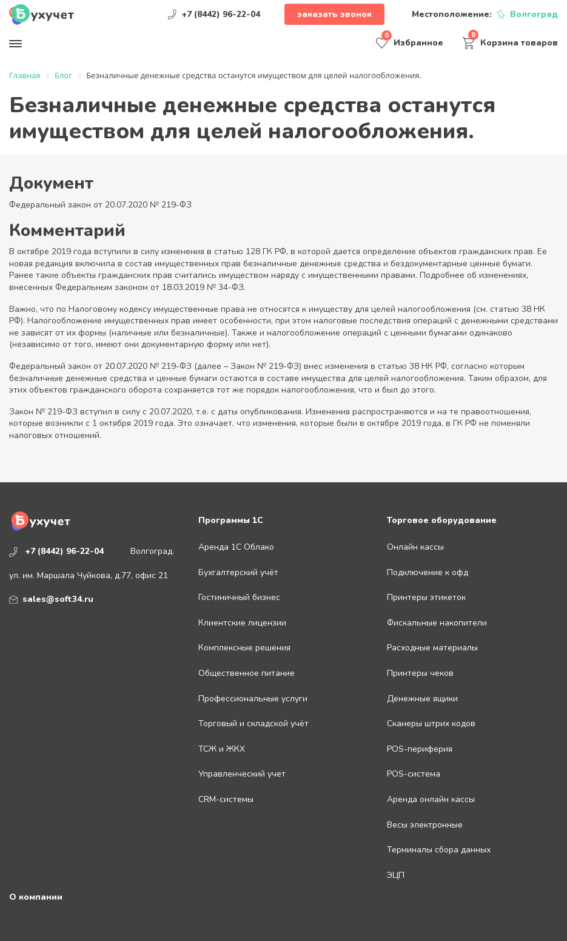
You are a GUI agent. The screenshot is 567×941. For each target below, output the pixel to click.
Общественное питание (246, 673)
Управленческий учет (242, 774)
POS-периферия (419, 749)
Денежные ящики (422, 698)
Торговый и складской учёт (253, 723)
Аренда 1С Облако (236, 547)
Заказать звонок (334, 14)
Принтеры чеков (420, 673)
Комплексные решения (244, 647)
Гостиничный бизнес (239, 597)
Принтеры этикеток (426, 597)
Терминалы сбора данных (439, 849)
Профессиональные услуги (252, 698)
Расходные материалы (432, 647)
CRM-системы (225, 799)
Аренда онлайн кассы (431, 799)
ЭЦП (395, 875)
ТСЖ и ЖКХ (221, 749)
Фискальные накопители (437, 623)
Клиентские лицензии (242, 623)
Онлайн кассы (415, 547)
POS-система (413, 774)
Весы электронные (425, 825)
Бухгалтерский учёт (238, 572)
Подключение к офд (427, 572)
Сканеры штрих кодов (431, 723)
